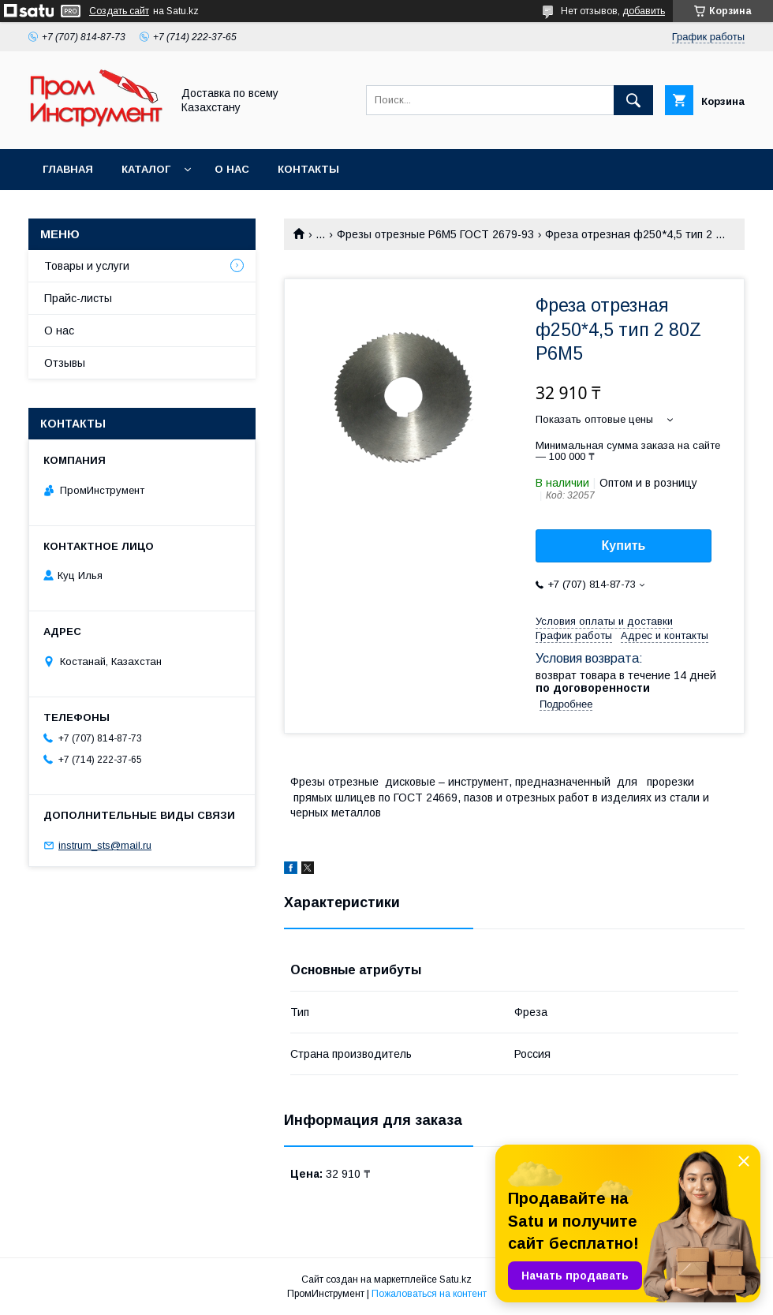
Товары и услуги (86, 266)
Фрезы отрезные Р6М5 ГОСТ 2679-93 (435, 234)
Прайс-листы (78, 298)
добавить (643, 11)
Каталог (145, 169)
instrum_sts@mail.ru (104, 845)
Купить (624, 545)
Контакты (308, 169)
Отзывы (64, 363)
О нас (232, 169)
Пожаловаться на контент (429, 1293)
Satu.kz (455, 1279)
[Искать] (633, 100)
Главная (68, 169)
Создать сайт (119, 11)
